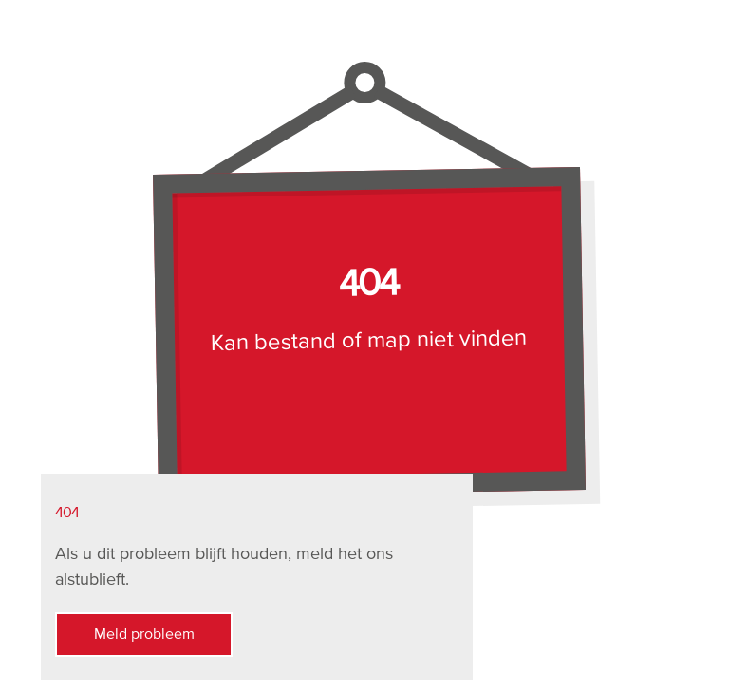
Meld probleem (125, 634)
